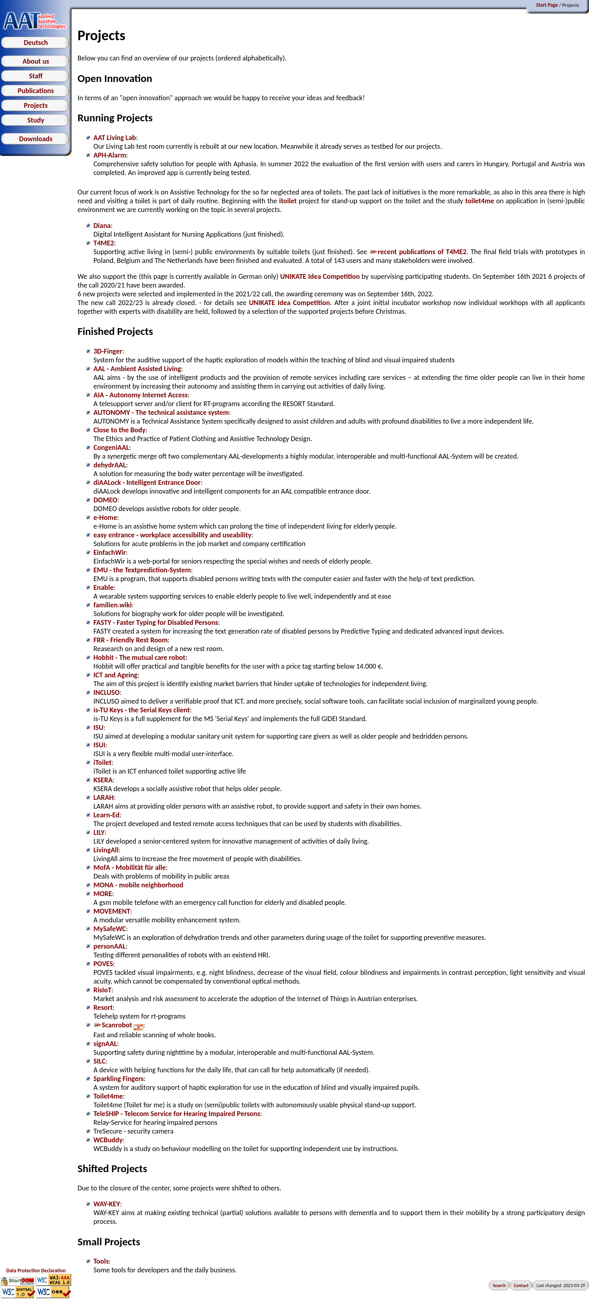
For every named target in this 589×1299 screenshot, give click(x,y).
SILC (99, 1061)
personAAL (109, 946)
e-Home (105, 517)
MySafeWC (109, 928)
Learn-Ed (106, 815)
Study (36, 120)
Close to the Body (119, 430)
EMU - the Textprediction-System (142, 570)
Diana (102, 225)
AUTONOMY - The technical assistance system (161, 412)
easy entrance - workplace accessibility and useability (172, 535)
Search (499, 1285)
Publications (36, 90)
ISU (98, 727)
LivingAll (106, 850)
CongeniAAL (111, 447)
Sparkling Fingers (118, 1078)
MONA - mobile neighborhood (138, 885)
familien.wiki (112, 605)
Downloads (35, 138)
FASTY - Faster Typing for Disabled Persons (155, 622)
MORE (102, 893)
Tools (101, 1261)
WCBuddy (107, 1140)
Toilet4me (108, 1096)
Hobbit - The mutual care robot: (140, 657)
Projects (36, 105)
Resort (103, 1007)
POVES (103, 963)
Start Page (547, 5)
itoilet (288, 200)
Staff (36, 76)
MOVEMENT (111, 911)
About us (35, 61)
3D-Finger (107, 351)
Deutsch (36, 42)
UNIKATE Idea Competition (320, 276)
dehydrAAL (109, 465)
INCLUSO (106, 692)
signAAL (105, 1043)
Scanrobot (118, 1025)
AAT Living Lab (114, 137)
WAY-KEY (106, 1204)
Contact (521, 1285)
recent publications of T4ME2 (418, 251)
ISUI (99, 745)
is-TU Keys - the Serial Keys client (141, 710)
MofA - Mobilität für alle (129, 867)
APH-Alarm (109, 155)
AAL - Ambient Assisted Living (137, 368)
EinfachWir (109, 552)
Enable (103, 587)
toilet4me (479, 200)
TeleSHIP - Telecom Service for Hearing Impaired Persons (176, 1113)
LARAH (103, 797)
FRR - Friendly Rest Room (130, 640)
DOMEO (105, 500)
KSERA (103, 780)
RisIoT (102, 990)
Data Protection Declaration (36, 1271)
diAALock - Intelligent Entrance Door (146, 482)
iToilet (102, 762)
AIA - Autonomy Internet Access (140, 395)
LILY (99, 832)
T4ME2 (103, 243)
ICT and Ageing (115, 675)
